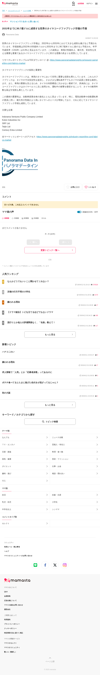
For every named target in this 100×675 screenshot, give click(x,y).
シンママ (55, 509)
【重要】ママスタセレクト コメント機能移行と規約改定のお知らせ (27, 16)
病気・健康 (6, 459)
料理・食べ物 (57, 452)
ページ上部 (50, 661)
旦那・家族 (6, 452)
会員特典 (7, 596)
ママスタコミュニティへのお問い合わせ (18, 556)
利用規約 (7, 619)
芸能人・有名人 (58, 444)
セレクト (5, 523)
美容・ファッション (60, 459)
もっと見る (50, 334)
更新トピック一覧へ (50, 250)
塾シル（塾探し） (10, 652)
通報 (3, 187)
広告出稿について (10, 600)
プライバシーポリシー (12, 624)
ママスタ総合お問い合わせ (13, 605)
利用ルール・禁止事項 (12, 547)
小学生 (55, 502)
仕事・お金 (56, 466)
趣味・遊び (6, 473)
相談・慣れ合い (58, 473)
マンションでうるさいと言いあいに (24, 21)
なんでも (5, 437)
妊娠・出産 (56, 495)
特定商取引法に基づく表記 (13, 633)
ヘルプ (6, 551)
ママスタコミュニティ (12, 647)
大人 (4, 481)
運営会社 (7, 609)
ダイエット (6, 466)
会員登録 (81, 3)
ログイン (89, 3)
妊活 (4, 495)
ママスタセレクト (10, 643)
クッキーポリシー (10, 628)
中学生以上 (6, 509)
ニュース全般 (57, 437)
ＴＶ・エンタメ (8, 444)
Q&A (6, 591)
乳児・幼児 (6, 502)
